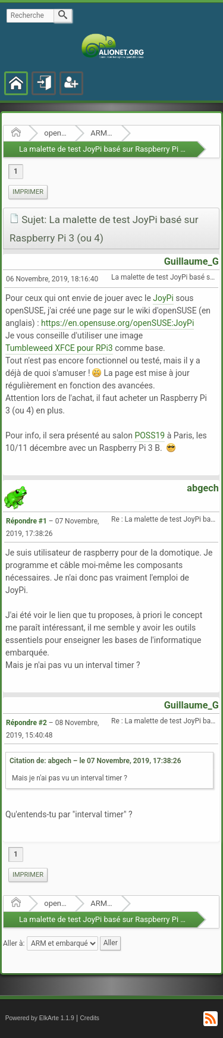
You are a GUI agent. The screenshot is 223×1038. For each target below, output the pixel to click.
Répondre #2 (26, 723)
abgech (203, 488)
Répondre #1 (26, 521)
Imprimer (27, 192)
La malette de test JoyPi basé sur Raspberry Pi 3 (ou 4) (113, 149)
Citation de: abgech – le (95, 761)
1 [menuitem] (16, 171)
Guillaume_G (191, 261)
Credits (89, 1018)
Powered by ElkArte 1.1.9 (39, 1018)
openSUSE (55, 132)
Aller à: (13, 943)
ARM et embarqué (102, 132)
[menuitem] (28, 192)
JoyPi (163, 298)
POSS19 (149, 435)
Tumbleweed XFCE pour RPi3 (59, 348)
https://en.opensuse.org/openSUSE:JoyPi (117, 323)
